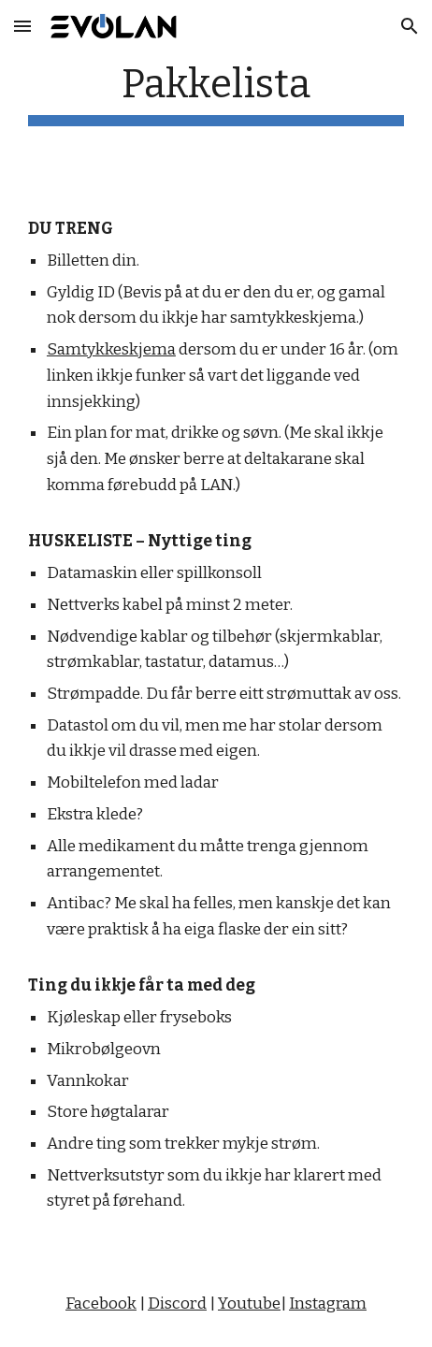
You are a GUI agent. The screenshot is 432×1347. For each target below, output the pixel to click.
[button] (22, 25)
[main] (216, 93)
